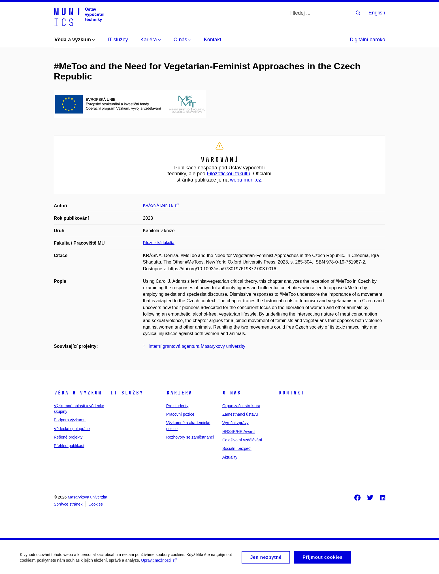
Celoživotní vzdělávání (242, 440)
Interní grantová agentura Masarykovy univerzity (197, 346)
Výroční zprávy (235, 422)
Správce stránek (68, 504)
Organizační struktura (241, 405)
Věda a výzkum (78, 393)
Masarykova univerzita (87, 497)
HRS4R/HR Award (238, 431)
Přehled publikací (69, 445)
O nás (231, 393)
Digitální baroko (367, 39)
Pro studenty (177, 405)
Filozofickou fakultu (228, 173)
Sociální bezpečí (237, 448)
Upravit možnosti (158, 562)
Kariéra (179, 393)
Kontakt (291, 393)
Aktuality (229, 457)
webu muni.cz (245, 180)
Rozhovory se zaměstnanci (190, 437)
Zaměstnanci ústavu (240, 414)
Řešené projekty (68, 437)
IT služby (126, 393)
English (376, 13)
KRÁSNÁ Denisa (161, 205)
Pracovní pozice (180, 414)
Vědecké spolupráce (72, 428)
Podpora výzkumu (70, 420)
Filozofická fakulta (158, 242)
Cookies (95, 504)
